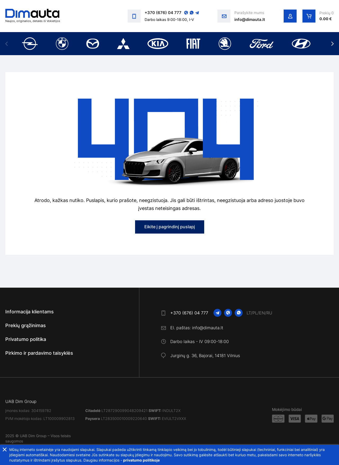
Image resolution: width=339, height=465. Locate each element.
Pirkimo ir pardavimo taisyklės (39, 353)
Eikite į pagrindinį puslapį (169, 226)
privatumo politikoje (141, 460)
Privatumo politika (25, 339)
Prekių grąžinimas (25, 325)
